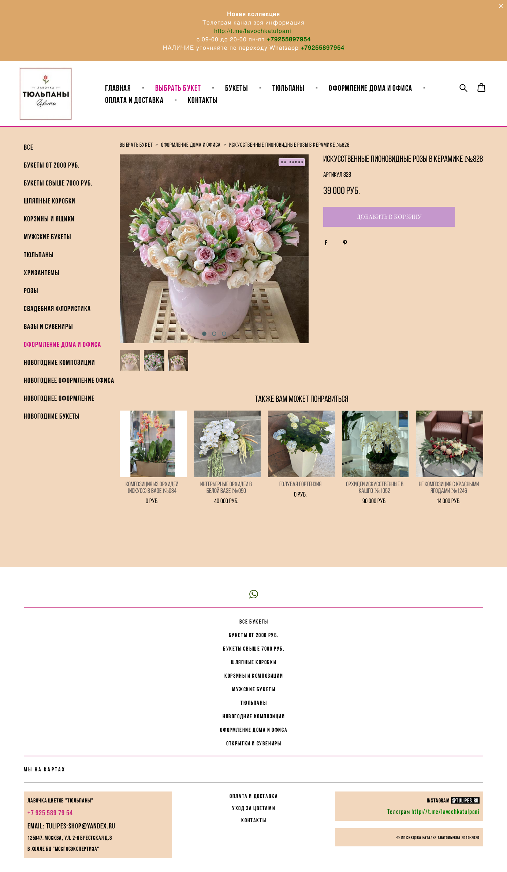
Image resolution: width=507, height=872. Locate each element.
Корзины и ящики (49, 229)
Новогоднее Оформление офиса (69, 390)
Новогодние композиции (59, 372)
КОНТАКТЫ (253, 800)
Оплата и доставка (148, 105)
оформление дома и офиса (191, 154)
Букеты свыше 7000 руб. (58, 193)
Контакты (217, 105)
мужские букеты (253, 669)
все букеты (253, 601)
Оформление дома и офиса (62, 354)
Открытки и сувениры (253, 723)
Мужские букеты (47, 247)
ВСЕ (28, 157)
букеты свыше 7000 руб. (253, 628)
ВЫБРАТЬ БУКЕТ (192, 93)
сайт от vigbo (253, 854)
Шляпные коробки (49, 211)
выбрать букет (136, 154)
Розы (31, 300)
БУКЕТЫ (250, 93)
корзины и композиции (253, 655)
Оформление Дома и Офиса (384, 93)
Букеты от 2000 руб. (52, 175)
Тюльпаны (302, 93)
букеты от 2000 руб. (254, 615)
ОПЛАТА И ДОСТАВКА (254, 776)
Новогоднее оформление (59, 408)
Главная (132, 93)
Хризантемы (42, 282)
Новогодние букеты (52, 426)
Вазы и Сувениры (48, 336)
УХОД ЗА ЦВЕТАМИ (253, 788)
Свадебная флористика (57, 318)
